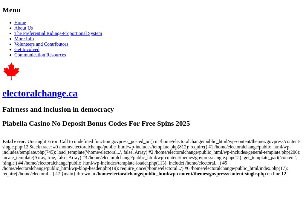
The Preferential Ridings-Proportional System (58, 33)
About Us (23, 27)
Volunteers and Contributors (41, 44)
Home (20, 22)
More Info (24, 38)
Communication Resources (40, 54)
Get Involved (26, 49)
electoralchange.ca (39, 93)
